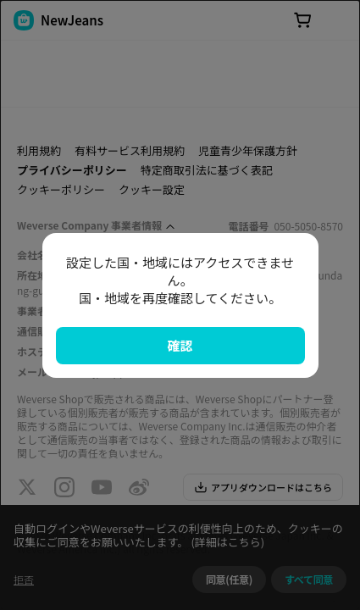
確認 (179, 345)
